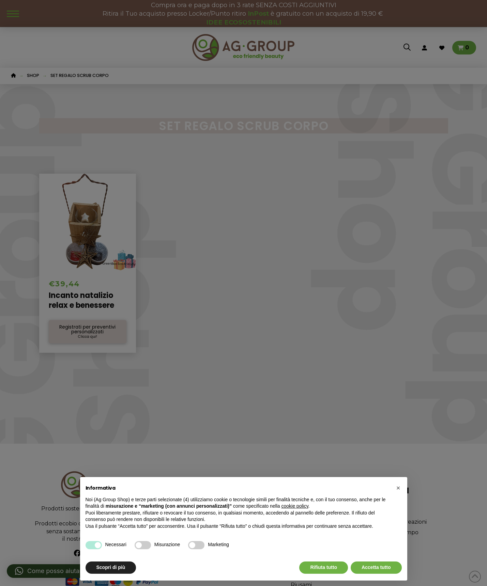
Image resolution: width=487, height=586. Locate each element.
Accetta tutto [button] (376, 567)
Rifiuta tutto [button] (323, 567)
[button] (398, 487)
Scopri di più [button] (110, 567)
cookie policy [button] (294, 506)
